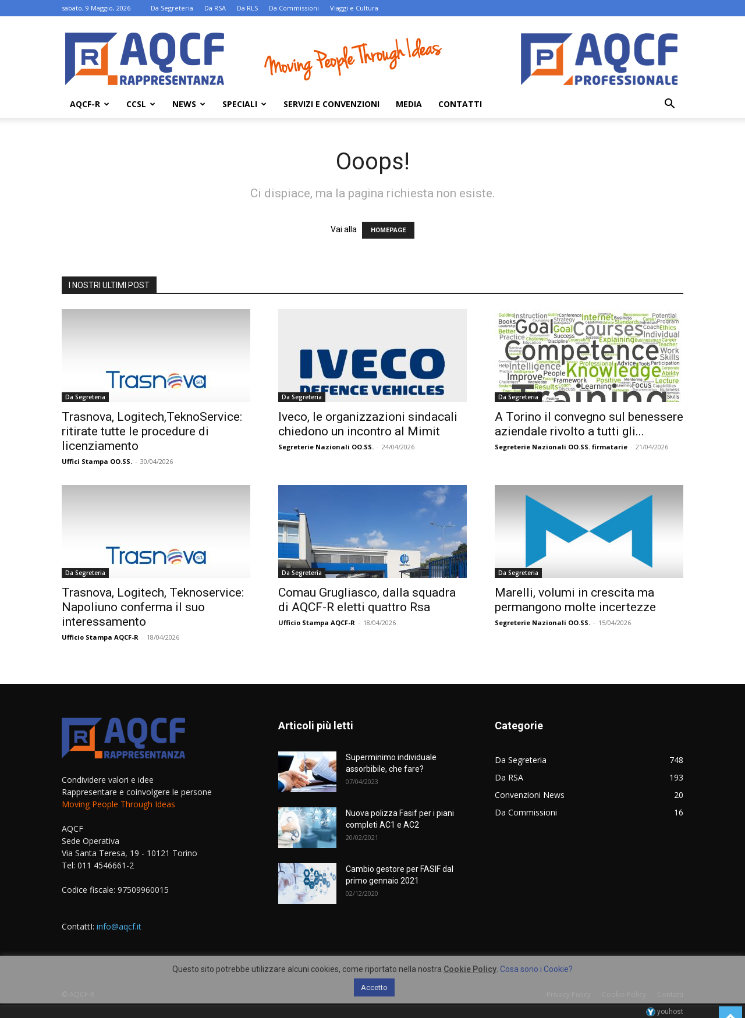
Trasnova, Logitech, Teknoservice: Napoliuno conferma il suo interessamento (153, 607)
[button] (669, 105)
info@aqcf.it (119, 926)
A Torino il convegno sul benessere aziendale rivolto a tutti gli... (589, 424)
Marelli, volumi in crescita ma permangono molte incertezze (575, 600)
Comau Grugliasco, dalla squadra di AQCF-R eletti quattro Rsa (367, 600)
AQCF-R (89, 103)
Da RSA (215, 7)
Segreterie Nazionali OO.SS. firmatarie (561, 446)
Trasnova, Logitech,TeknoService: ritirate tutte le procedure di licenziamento (152, 431)
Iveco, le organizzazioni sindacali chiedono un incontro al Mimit (367, 424)
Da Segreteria (172, 7)
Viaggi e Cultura (354, 7)
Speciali (244, 103)
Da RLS (247, 7)
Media (409, 103)
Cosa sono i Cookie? (536, 969)
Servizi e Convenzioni (331, 103)
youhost (664, 1012)
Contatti (460, 103)
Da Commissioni (294, 7)
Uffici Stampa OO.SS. (97, 461)
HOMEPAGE (388, 230)
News (188, 103)
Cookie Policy (470, 969)
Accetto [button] (374, 987)
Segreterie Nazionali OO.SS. (326, 446)
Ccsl (140, 103)
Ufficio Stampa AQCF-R (100, 637)
